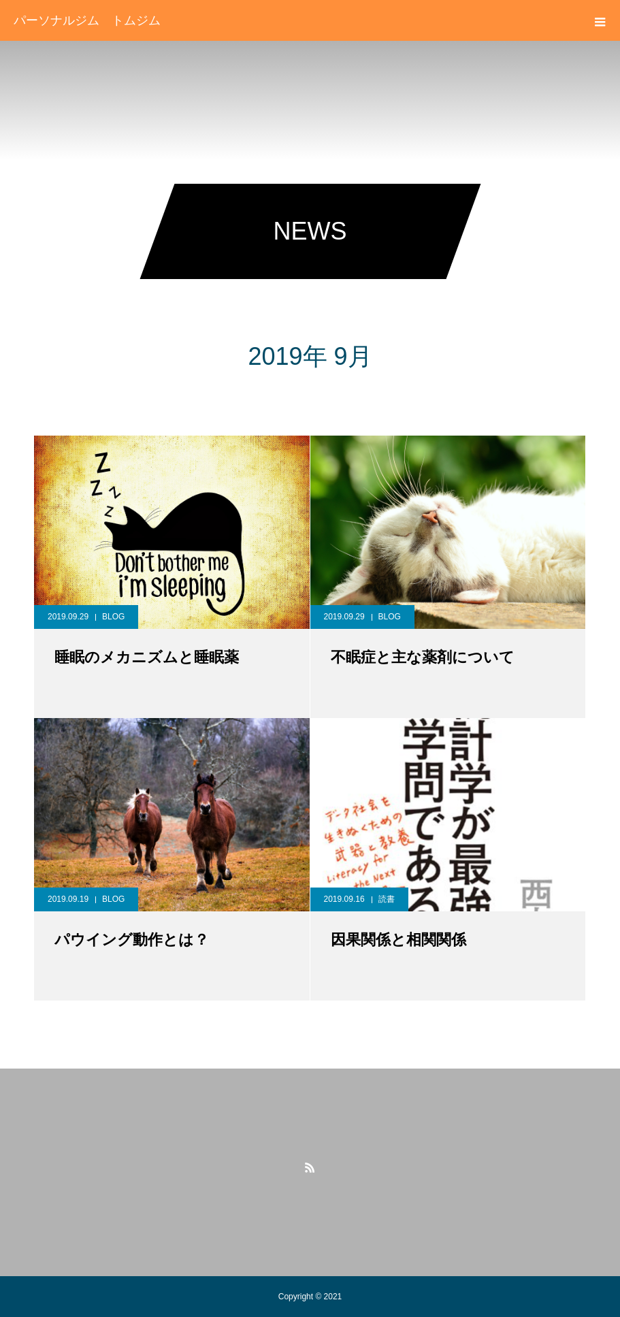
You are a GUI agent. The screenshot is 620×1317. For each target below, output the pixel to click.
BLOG (113, 616)
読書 (386, 899)
